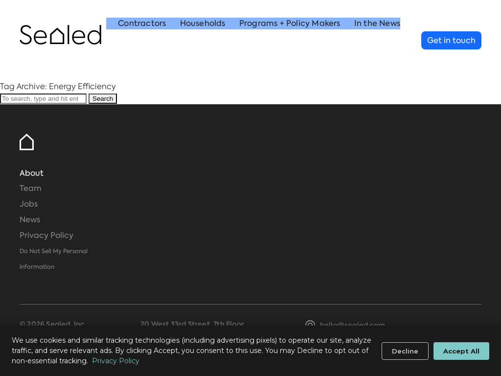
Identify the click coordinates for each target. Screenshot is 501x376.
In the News (377, 41)
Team (31, 188)
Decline (405, 351)
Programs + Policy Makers (290, 41)
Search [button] (102, 98)
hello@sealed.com (352, 325)
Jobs (29, 204)
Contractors (142, 41)
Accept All (461, 351)
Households (203, 41)
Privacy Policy (46, 235)
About (32, 173)
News (30, 219)
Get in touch (451, 40)
